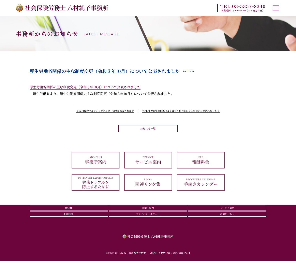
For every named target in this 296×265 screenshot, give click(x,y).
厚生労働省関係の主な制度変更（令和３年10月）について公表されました (85, 86)
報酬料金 (68, 217)
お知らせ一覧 (148, 129)
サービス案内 (227, 210)
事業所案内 (148, 210)
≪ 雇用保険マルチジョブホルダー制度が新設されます (98, 110)
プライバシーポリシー (148, 217)
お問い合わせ (227, 217)
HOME (68, 210)
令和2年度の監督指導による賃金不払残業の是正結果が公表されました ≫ (185, 110)
